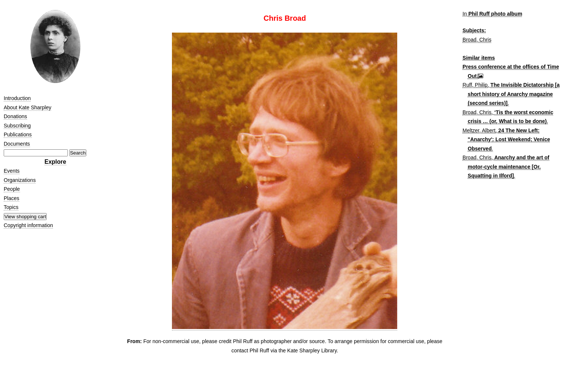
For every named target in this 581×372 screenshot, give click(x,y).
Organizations (20, 180)
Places (11, 198)
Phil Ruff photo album (495, 14)
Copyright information (28, 225)
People (12, 189)
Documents (17, 144)
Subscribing (17, 126)
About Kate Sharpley (27, 107)
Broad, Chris (476, 40)
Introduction (17, 98)
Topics (11, 207)
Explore (55, 162)
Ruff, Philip (474, 85)
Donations (15, 116)
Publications (18, 134)
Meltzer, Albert (478, 130)
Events (12, 171)
